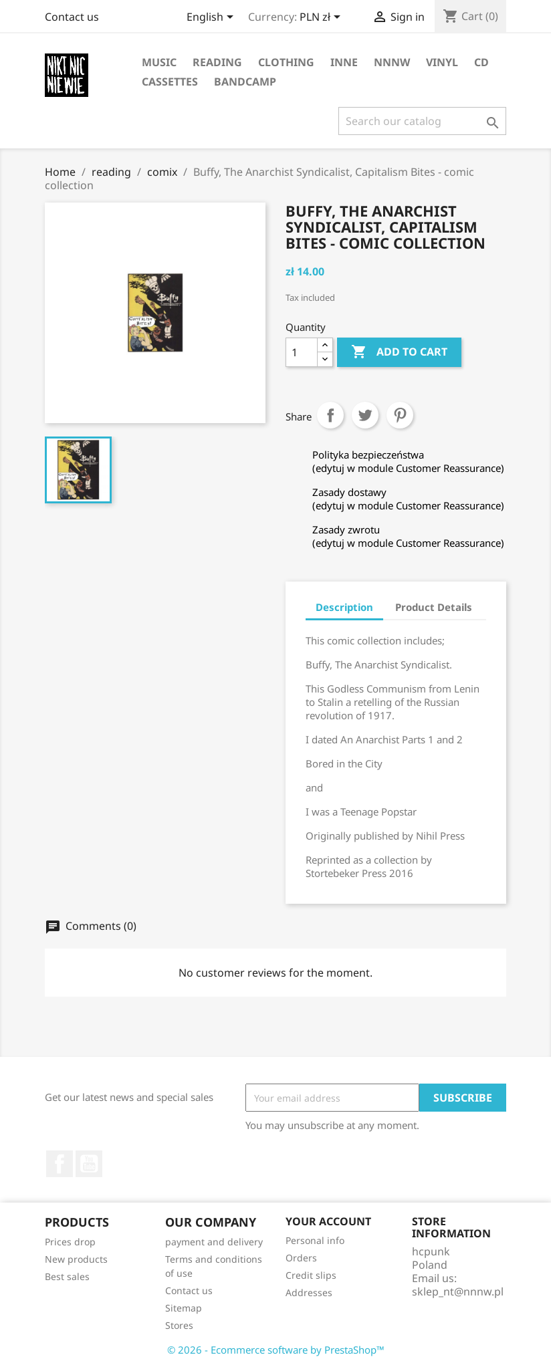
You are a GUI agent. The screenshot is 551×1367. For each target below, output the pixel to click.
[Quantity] (302, 352)
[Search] (422, 121)
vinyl (442, 62)
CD (481, 62)
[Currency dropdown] (322, 18)
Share (330, 415)
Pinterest (400, 415)
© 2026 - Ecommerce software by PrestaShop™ (275, 1349)
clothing (286, 62)
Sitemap (183, 1307)
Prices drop (70, 1241)
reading (217, 62)
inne (344, 62)
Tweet (365, 415)
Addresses (309, 1292)
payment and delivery (214, 1241)
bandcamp (245, 81)
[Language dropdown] (212, 18)
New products (76, 1259)
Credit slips (311, 1275)
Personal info (315, 1240)
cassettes (170, 81)
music (159, 62)
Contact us (72, 16)
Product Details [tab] (433, 607)
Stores (179, 1325)
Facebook (59, 1163)
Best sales (67, 1276)
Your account (328, 1221)
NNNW (392, 62)
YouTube (89, 1163)
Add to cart (399, 352)
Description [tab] (344, 607)
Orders (301, 1257)
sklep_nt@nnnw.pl (458, 1291)
